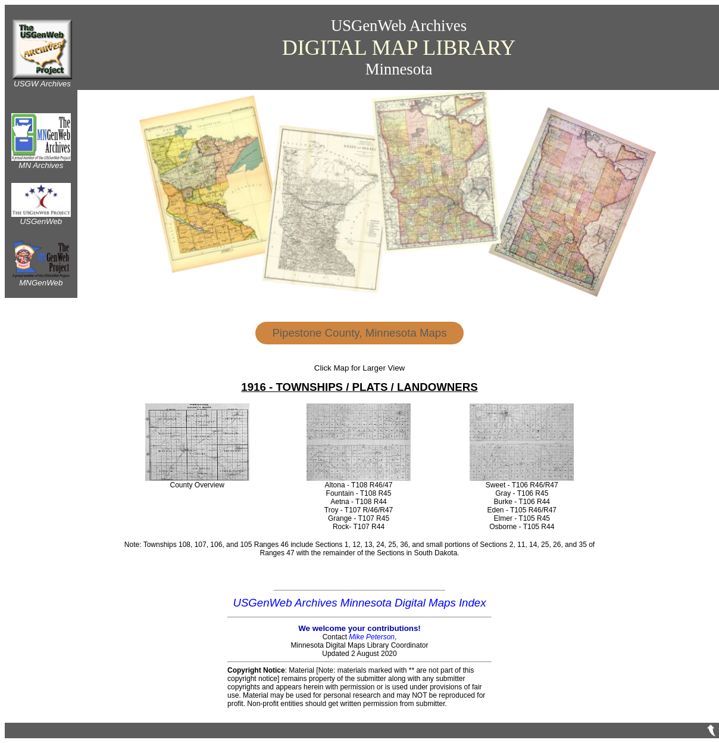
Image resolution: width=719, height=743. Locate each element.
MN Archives (41, 162)
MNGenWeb (41, 279)
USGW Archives (42, 80)
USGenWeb (41, 218)
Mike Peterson (372, 637)
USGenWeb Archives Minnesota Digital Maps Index (359, 602)
